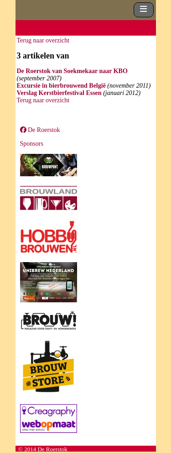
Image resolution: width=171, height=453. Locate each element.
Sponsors (31, 143)
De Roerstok (40, 129)
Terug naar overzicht (43, 40)
